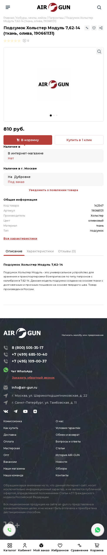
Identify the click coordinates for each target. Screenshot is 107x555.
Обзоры (61, 468)
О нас (60, 421)
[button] (51, 115)
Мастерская (11, 448)
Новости (61, 461)
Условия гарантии (68, 428)
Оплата (8, 441)
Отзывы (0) (67, 251)
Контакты (62, 475)
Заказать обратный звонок (33, 377)
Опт (6, 455)
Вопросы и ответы (68, 441)
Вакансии (10, 461)
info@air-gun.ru (24, 387)
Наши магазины (14, 468)
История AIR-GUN (68, 455)
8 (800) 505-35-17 (27, 348)
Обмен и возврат (67, 434)
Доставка (9, 434)
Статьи (60, 448)
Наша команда (13, 475)
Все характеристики (20, 238)
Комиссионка (12, 421)
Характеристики (40, 251)
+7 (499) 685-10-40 (29, 354)
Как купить (10, 428)
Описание (14, 251)
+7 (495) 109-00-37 (29, 361)
